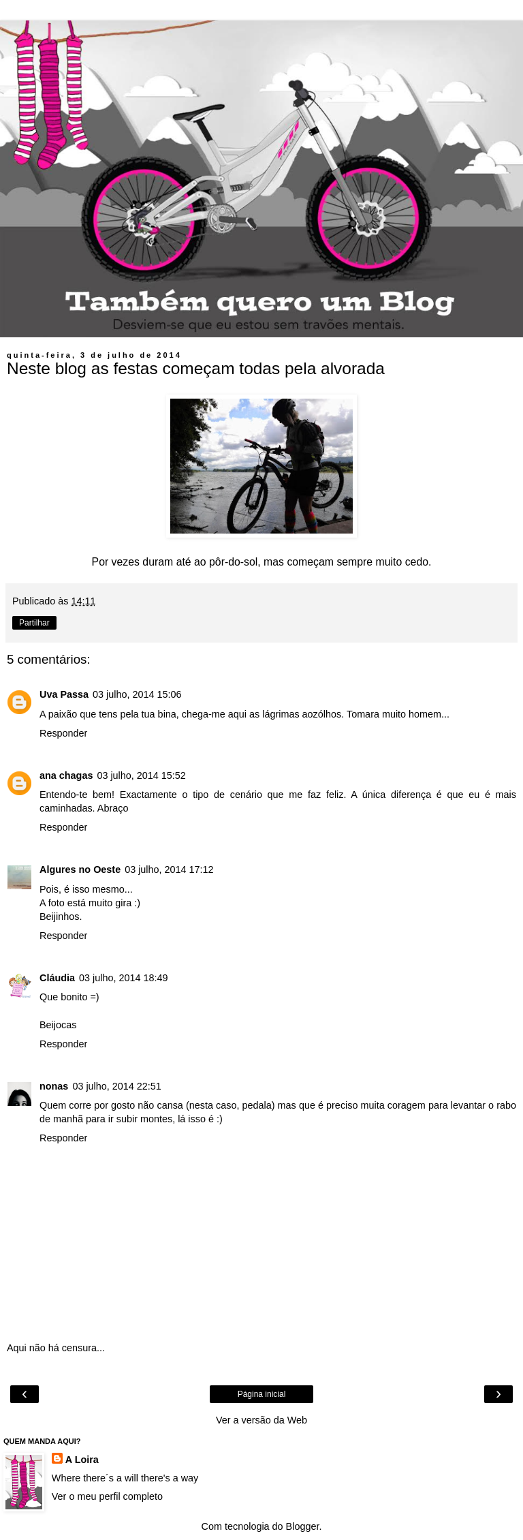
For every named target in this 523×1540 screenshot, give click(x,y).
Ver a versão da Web (261, 1420)
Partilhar (34, 623)
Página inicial (262, 1394)
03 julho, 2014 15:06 (137, 694)
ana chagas (66, 775)
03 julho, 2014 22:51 (116, 1086)
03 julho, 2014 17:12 (169, 869)
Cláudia (57, 977)
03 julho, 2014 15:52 (141, 775)
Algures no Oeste (80, 869)
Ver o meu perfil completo (107, 1496)
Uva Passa (64, 694)
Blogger (302, 1526)
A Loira (82, 1459)
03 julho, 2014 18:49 (123, 977)
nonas (53, 1086)
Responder (63, 733)
